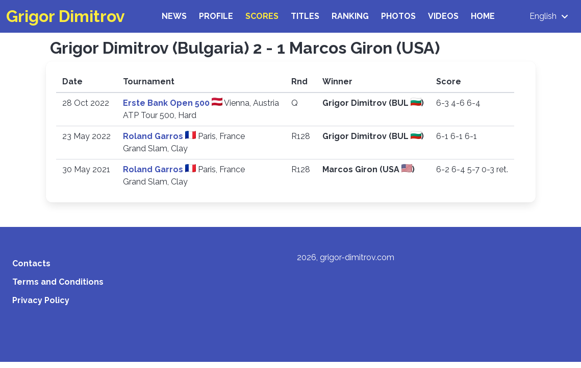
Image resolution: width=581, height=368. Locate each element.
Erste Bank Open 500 (167, 103)
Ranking (350, 16)
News (174, 16)
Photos (398, 16)
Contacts (31, 263)
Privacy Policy (40, 300)
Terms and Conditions (58, 282)
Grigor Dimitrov (65, 16)
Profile (216, 16)
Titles (305, 16)
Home (483, 16)
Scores (262, 16)
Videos (443, 16)
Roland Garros (154, 136)
